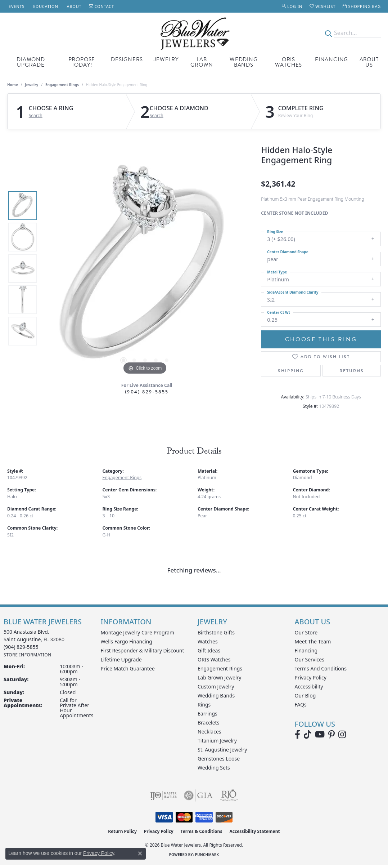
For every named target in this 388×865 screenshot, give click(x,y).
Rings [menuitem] (204, 704)
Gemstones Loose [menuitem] (219, 758)
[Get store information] (27, 655)
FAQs (301, 704)
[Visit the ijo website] (163, 795)
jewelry (31, 84)
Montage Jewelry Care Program (138, 632)
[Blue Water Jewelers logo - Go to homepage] (194, 33)
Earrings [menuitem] (207, 713)
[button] (292, 6)
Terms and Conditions (321, 668)
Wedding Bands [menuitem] (216, 695)
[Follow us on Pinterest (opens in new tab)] (331, 734)
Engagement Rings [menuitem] (220, 668)
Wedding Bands (244, 62)
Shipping (291, 370)
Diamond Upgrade (31, 62)
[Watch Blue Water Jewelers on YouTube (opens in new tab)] (320, 734)
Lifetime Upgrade (121, 659)
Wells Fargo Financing (126, 641)
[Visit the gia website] (198, 795)
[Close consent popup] (140, 853)
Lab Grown (201, 62)
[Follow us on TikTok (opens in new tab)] (307, 734)
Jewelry (166, 59)
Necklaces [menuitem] (209, 731)
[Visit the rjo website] (229, 795)
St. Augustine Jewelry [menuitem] (222, 749)
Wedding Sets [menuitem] (214, 767)
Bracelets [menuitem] (208, 722)
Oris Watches (288, 62)
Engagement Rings (62, 84)
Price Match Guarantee (128, 668)
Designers (127, 59)
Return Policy (122, 831)
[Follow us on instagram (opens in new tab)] (342, 734)
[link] (15, 6)
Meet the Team (313, 641)
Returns (351, 370)
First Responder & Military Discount (142, 650)
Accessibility (309, 686)
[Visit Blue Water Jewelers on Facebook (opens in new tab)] (297, 734)
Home (12, 84)
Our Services (309, 659)
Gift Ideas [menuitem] (209, 650)
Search (35, 115)
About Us (369, 62)
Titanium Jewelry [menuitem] (217, 740)
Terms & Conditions (201, 831)
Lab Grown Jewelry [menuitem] (220, 677)
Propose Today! (81, 62)
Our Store (306, 632)
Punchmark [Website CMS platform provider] (207, 854)
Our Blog (305, 695)
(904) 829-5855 (147, 391)
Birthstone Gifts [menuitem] (216, 632)
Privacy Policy (310, 677)
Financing (331, 59)
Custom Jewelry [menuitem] (216, 686)
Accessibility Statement (254, 831)
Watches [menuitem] (208, 641)
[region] (145, 268)
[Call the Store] (21, 646)
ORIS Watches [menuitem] (214, 659)
